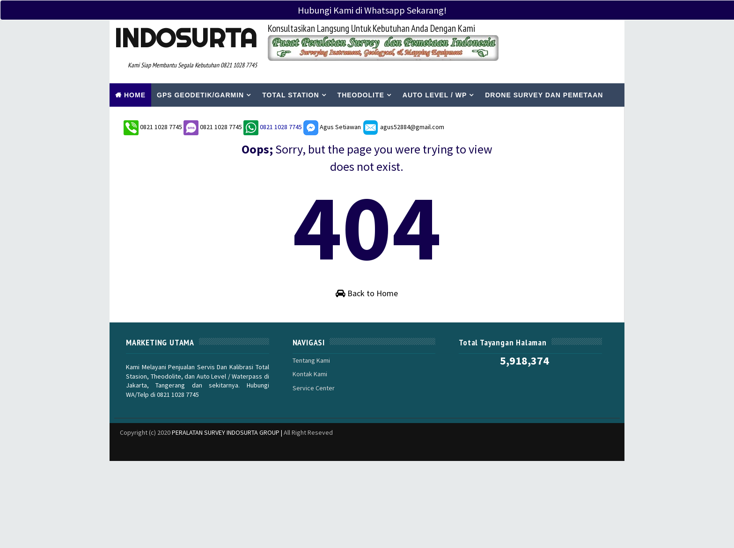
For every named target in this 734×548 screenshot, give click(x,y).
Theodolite (361, 95)
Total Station (290, 95)
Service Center (314, 388)
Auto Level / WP (435, 95)
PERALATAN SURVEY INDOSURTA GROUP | (228, 432)
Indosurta (185, 38)
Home (135, 95)
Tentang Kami (311, 360)
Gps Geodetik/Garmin (200, 95)
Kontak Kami (310, 374)
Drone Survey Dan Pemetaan (544, 95)
